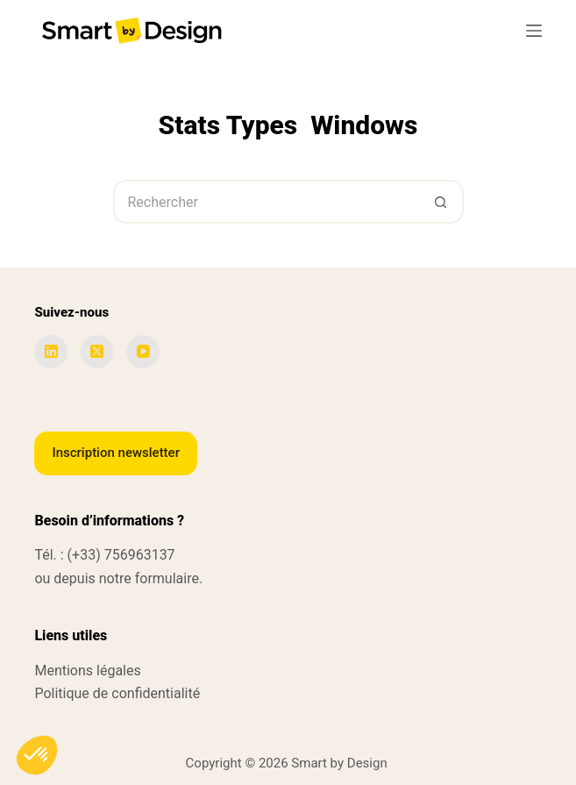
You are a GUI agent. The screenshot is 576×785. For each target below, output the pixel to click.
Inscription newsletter (116, 452)
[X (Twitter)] (97, 351)
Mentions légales (87, 670)
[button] (37, 755)
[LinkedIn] (51, 351)
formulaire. (169, 578)
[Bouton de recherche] (442, 202)
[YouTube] (143, 351)
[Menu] (534, 31)
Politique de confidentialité (117, 693)
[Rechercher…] (266, 202)
